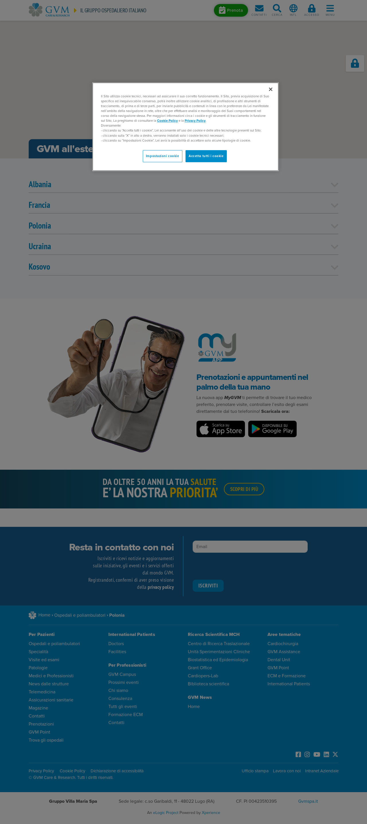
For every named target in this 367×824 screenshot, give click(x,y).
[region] (185, 126)
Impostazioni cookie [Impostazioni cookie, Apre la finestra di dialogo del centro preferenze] (162, 156)
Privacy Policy (195, 121)
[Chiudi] (270, 89)
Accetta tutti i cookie (206, 156)
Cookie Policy (167, 121)
